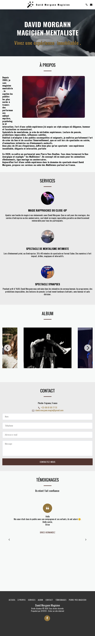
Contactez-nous (47, 465)
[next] (87, 351)
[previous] (7, 351)
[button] (3, 4)
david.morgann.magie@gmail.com (47, 414)
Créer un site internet (56, 611)
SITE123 (44, 611)
